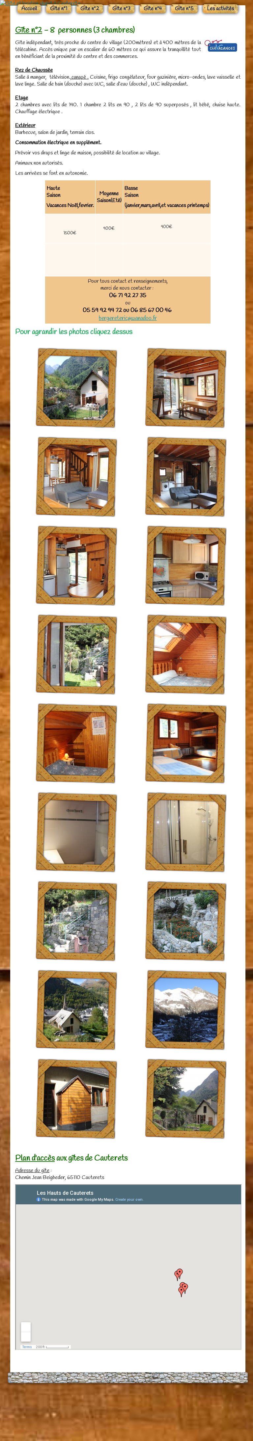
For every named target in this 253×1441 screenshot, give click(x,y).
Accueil (29, 62)
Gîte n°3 (121, 62)
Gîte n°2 (89, 62)
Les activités (220, 62)
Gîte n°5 (184, 62)
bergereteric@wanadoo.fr (128, 372)
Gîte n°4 (153, 62)
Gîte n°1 (58, 62)
